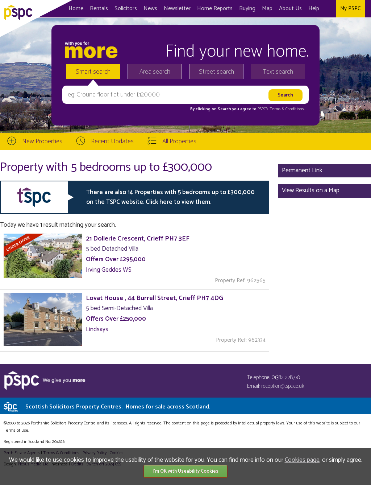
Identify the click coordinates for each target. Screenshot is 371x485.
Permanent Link (302, 170)
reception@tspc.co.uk (282, 386)
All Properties (179, 141)
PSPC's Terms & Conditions (281, 109)
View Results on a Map (310, 190)
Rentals (99, 8)
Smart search (93, 71)
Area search (154, 71)
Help (313, 8)
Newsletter (177, 8)
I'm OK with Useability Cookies (185, 471)
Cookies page (302, 460)
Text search (278, 71)
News (150, 8)
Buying (247, 8)
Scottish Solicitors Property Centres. (117, 407)
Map (267, 8)
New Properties (42, 141)
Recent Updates (112, 141)
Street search (216, 71)
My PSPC (350, 8)
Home (75, 8)
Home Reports (215, 8)
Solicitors (125, 8)
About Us (290, 8)
